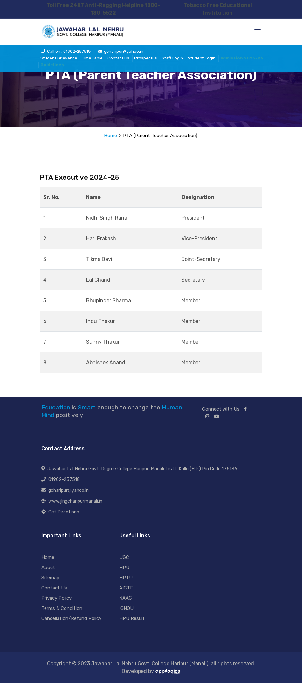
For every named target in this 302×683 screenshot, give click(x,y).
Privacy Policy (56, 598)
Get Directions (63, 512)
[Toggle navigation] (257, 31)
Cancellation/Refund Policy (71, 618)
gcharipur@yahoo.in (120, 51)
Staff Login (172, 58)
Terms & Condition (61, 608)
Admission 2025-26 (241, 58)
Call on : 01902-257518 (66, 51)
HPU (124, 567)
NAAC (125, 598)
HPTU (126, 578)
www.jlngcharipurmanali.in (75, 501)
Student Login (202, 58)
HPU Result (132, 618)
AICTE (126, 588)
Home (110, 135)
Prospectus (145, 58)
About (48, 567)
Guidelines (52, 64)
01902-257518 (64, 479)
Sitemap (50, 578)
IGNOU (126, 608)
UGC (124, 557)
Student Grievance (58, 58)
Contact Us (118, 58)
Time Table (92, 58)
